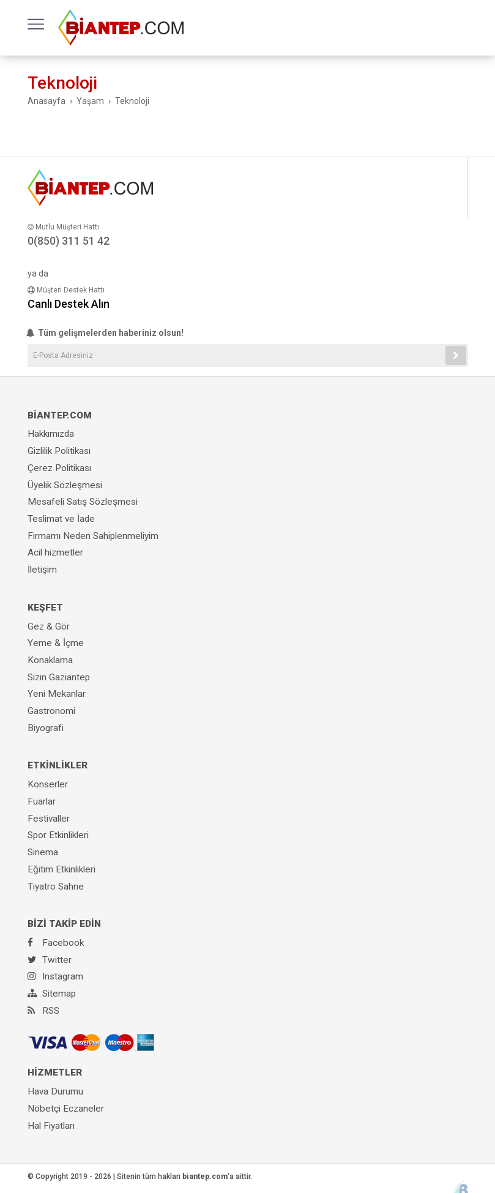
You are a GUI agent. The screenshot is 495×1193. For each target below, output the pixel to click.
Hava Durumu (55, 1091)
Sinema (43, 852)
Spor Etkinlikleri (58, 835)
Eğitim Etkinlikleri (61, 869)
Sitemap (52, 993)
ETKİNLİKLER (57, 765)
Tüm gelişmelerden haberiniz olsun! (106, 333)
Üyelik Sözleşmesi (65, 485)
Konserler (48, 784)
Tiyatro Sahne (56, 886)
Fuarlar (42, 801)
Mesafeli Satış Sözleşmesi (83, 501)
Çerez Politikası (59, 468)
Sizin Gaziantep (59, 677)
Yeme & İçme (56, 643)
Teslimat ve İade (61, 518)
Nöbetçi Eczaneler (66, 1108)
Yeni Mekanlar (57, 693)
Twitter (50, 959)
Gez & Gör (49, 626)
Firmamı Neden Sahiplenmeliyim (93, 535)
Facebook (56, 942)
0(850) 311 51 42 (69, 240)
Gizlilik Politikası (59, 450)
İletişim (42, 569)
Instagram (55, 976)
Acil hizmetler (55, 552)
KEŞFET (45, 607)
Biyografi (46, 728)
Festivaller (49, 818)
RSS (43, 1010)
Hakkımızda (51, 433)
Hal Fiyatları (51, 1125)
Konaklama (50, 660)
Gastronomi (51, 710)
